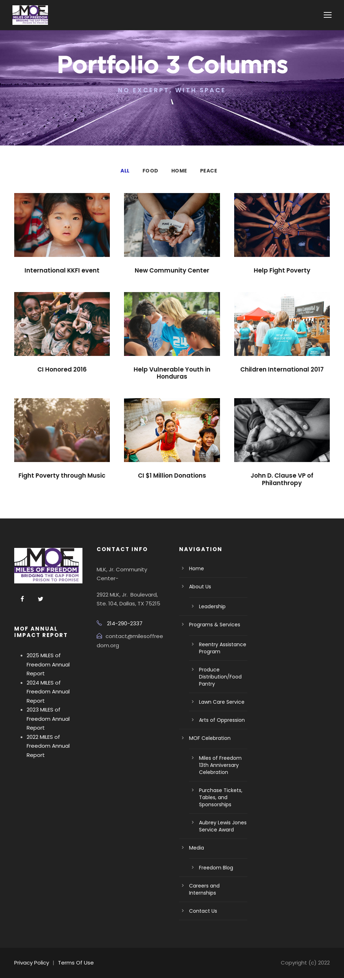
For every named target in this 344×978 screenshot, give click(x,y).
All (125, 170)
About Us (200, 586)
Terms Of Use (76, 962)
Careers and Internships (204, 889)
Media (196, 847)
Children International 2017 (282, 369)
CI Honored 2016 (62, 369)
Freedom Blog (216, 867)
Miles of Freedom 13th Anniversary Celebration (220, 765)
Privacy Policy (31, 962)
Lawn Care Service (221, 701)
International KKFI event (62, 270)
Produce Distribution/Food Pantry (220, 676)
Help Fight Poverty (282, 270)
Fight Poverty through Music (62, 475)
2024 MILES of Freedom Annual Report (48, 691)
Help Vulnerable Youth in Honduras (172, 373)
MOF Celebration (210, 738)
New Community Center (172, 270)
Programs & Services (214, 624)
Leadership (212, 606)
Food (150, 170)
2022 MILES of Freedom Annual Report (48, 746)
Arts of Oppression (222, 720)
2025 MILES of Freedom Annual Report (48, 664)
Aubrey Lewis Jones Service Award (223, 826)
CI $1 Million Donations (172, 475)
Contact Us (203, 910)
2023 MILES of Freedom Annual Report (48, 718)
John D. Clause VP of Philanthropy (282, 479)
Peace (208, 170)
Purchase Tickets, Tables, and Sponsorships (220, 797)
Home (179, 170)
